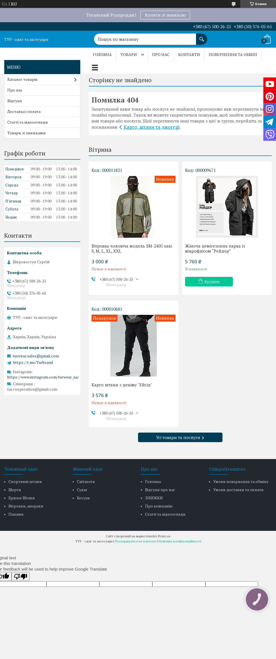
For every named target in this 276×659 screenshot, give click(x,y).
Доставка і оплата (24, 111)
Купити (212, 281)
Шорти (14, 489)
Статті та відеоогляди (27, 122)
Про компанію (159, 506)
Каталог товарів (22, 79)
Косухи (83, 497)
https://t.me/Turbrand (33, 362)
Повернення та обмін (233, 54)
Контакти (189, 54)
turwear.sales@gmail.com (36, 356)
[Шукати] (201, 36)
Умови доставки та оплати (238, 489)
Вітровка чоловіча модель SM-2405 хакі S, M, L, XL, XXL (132, 248)
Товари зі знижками (26, 132)
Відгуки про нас (160, 489)
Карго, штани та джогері (151, 127)
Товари (129, 54)
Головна (102, 54)
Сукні (82, 489)
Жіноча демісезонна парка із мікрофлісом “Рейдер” (215, 248)
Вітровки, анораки (25, 506)
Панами (16, 514)
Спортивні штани (25, 481)
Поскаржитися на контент (135, 541)
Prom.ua (164, 536)
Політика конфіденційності (180, 541)
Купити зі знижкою (165, 15)
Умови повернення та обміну (240, 481)
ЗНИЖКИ (154, 497)
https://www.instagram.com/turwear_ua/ (43, 377)
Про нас (161, 54)
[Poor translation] (21, 576)
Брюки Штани (21, 497)
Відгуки (14, 100)
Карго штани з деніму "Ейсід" (122, 384)
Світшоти (86, 481)
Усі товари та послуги (178, 437)
